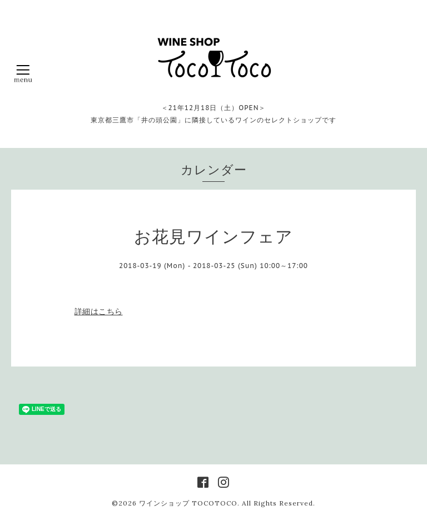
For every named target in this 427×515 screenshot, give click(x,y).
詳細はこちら (99, 311)
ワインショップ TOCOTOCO (188, 503)
